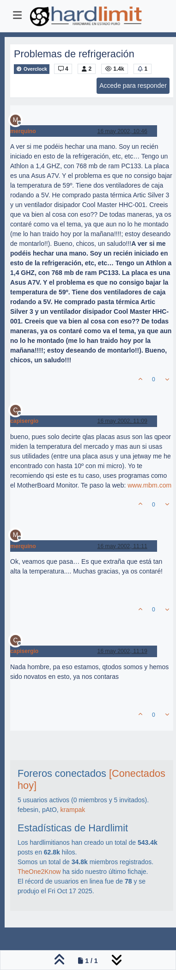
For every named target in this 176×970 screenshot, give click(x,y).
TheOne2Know (39, 871)
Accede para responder (133, 85)
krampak (73, 809)
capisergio (24, 421)
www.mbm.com (149, 485)
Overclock (31, 69)
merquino (23, 131)
